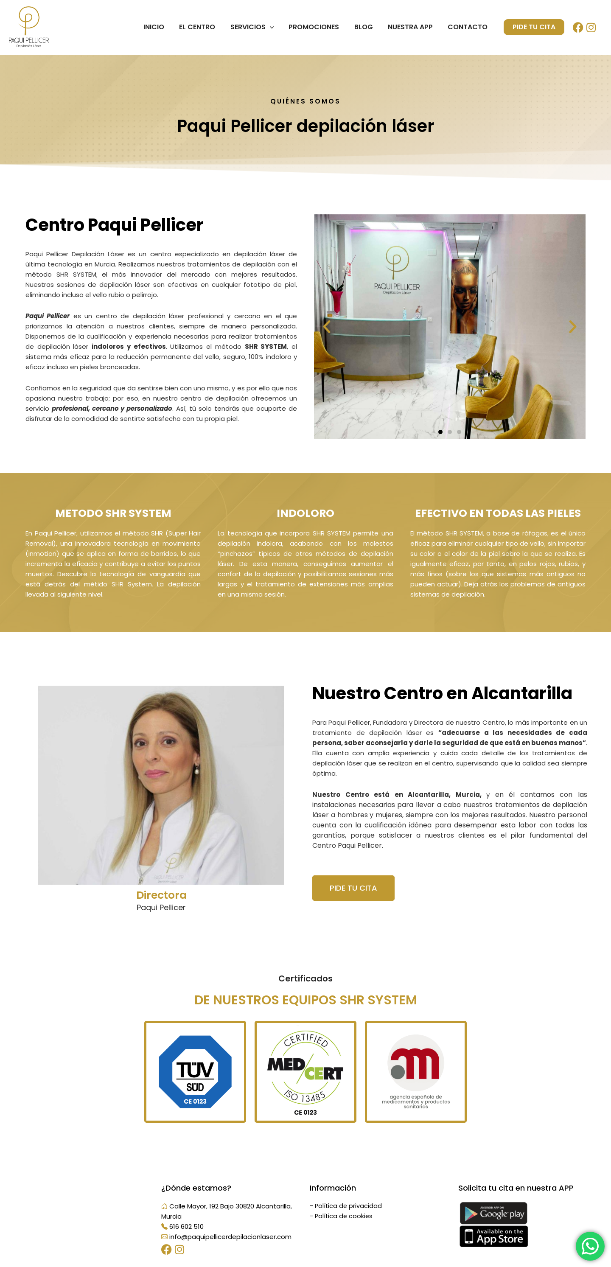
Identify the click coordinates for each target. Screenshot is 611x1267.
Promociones (319, 27)
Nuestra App (412, 27)
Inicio (162, 27)
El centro (205, 27)
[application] (276, 27)
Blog (367, 27)
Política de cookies (344, 1216)
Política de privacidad (349, 1206)
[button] (326, 326)
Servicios (258, 27)
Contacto (468, 27)
